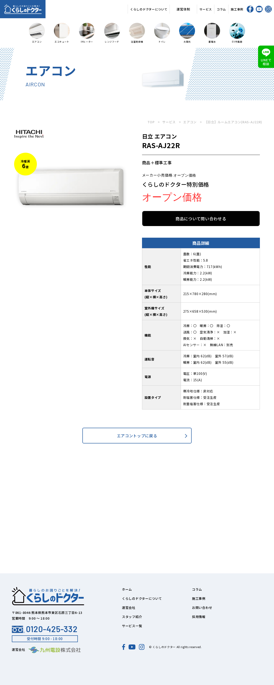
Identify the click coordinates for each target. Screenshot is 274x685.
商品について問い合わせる (200, 218)
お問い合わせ (202, 607)
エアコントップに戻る (137, 435)
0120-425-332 (44, 629)
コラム (221, 9)
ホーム (127, 589)
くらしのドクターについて (148, 9)
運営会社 (128, 607)
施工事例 (237, 9)
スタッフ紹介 (132, 616)
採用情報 (199, 616)
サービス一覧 (132, 625)
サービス (205, 9)
